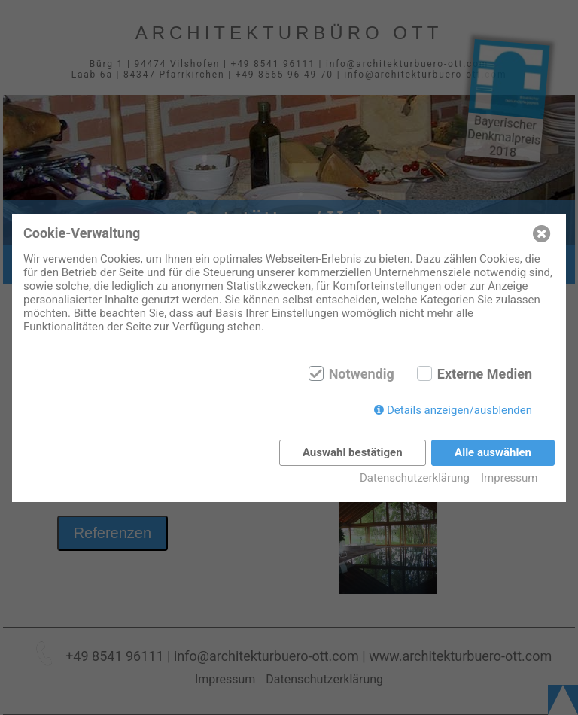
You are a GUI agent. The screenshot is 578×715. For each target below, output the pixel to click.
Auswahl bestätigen (353, 452)
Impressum (509, 478)
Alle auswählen (493, 452)
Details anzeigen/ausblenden (459, 410)
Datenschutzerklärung (415, 478)
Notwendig (361, 374)
